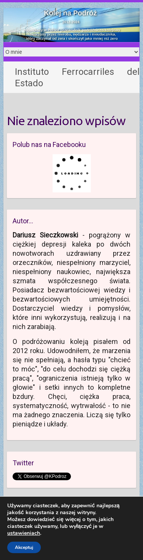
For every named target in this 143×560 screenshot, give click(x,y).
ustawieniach (23, 533)
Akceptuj (24, 547)
